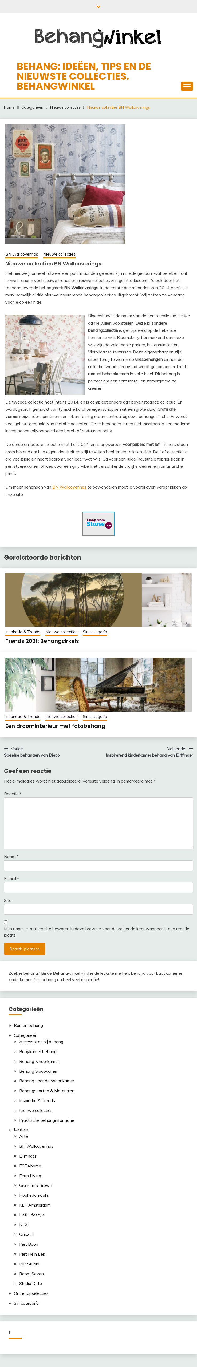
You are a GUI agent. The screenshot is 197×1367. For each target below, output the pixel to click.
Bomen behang (28, 1025)
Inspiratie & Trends (22, 631)
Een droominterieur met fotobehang (55, 726)
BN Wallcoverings (21, 254)
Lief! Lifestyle (32, 1214)
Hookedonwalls (34, 1195)
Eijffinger (27, 1156)
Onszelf (26, 1234)
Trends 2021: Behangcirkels (42, 641)
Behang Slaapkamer (38, 1071)
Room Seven (31, 1273)
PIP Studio (29, 1264)
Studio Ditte (30, 1283)
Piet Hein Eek (32, 1254)
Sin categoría (95, 631)
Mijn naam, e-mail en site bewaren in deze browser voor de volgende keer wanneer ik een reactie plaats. (96, 932)
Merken (21, 1129)
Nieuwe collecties (59, 254)
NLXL (24, 1224)
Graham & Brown (35, 1185)
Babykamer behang (38, 1051)
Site (7, 900)
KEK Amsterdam (35, 1205)
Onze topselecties (31, 1293)
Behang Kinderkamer (39, 1061)
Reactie (13, 793)
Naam (11, 856)
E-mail (11, 878)
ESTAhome (30, 1165)
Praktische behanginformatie (46, 1120)
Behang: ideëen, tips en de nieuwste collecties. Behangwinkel (84, 76)
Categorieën (25, 1035)
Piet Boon (28, 1244)
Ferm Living (30, 1175)
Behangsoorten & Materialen (46, 1090)
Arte (23, 1136)
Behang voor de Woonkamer (46, 1080)
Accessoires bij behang (41, 1041)
